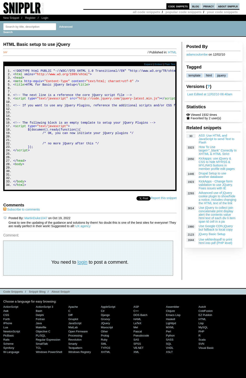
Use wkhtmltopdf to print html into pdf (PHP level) (215, 241)
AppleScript (108, 328)
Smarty (72, 365)
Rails (6, 361)
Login (44, 17)
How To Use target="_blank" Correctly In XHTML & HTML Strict (218, 150)
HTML (172, 52)
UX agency (82, 248)
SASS (170, 361)
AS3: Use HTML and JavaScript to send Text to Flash (217, 139)
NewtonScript (11, 353)
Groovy (105, 341)
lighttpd (171, 345)
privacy (208, 6)
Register (30, 17)
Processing (75, 357)
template (194, 75)
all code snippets (146, 12)
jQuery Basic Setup (212, 234)
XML (136, 374)
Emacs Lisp (173, 337)
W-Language (11, 374)
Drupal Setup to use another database (212, 175)
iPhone (7, 345)
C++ (136, 333)
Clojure (170, 333)
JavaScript (74, 345)
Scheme (8, 365)
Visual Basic (206, 370)
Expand (148, 64)
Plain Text (169, 64)
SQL (169, 365)
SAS (136, 361)
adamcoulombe (197, 54)
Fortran (40, 341)
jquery (221, 75)
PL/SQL (41, 357)
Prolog (105, 357)
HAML (137, 341)
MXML (170, 349)
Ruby (104, 361)
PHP (201, 353)
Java (39, 345)
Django (105, 337)
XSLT (169, 374)
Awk (5, 333)
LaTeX (137, 345)
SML (104, 365)
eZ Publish (205, 337)
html (209, 75)
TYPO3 (105, 370)
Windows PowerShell (49, 374)
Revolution (75, 361)
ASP (136, 328)
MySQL (203, 349)
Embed (158, 64)
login (82, 284)
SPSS (137, 365)
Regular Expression (48, 361)
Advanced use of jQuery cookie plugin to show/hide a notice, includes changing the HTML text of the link (217, 198)
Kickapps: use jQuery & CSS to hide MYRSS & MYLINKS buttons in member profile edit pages (217, 164)
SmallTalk (42, 365)
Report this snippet (164, 220)
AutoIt (202, 328)
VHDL (170, 370)
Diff (70, 337)
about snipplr (228, 6)
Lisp (201, 345)
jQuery (105, 345)
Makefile (41, 349)
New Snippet (11, 17)
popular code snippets (184, 12)
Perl (168, 353)
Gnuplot (73, 341)
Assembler (172, 328)
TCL (38, 370)
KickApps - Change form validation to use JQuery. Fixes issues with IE (216, 185)
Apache (73, 328)
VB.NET (138, 370)
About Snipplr (60, 313)
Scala (201, 361)
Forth (6, 341)
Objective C (43, 353)
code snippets (178, 6)
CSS (6, 337)
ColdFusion (205, 333)
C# (103, 333)
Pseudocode (141, 357)
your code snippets (222, 12)
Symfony (8, 370)
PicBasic (8, 357)
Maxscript (107, 349)
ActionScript (10, 328)
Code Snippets (13, 313)
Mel (135, 349)
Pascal (137, 353)
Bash (39, 333)
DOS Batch (140, 337)
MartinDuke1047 (36, 240)
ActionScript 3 (44, 328)
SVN (201, 365)
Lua (5, 349)
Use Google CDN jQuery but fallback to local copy (216, 227)
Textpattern (75, 370)
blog (195, 6)
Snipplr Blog (37, 313)
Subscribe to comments (21, 231)
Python (170, 357)
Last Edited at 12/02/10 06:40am (209, 94)
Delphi (40, 337)
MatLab (73, 349)
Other (104, 353)
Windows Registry (79, 374)
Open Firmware (78, 353)
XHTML (105, 374)
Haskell (170, 341)
